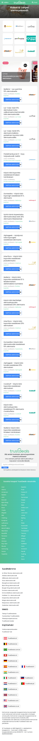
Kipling (23, 518)
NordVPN (4, 533)
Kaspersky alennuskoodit (10, 598)
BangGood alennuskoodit (10, 583)
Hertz (22, 505)
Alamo (4, 489)
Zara (22, 556)
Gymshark (24, 497)
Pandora (4, 536)
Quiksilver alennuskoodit (10, 605)
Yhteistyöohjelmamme (9, 618)
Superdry (4, 554)
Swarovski (24, 526)
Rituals (4, 546)
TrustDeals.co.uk (13, 706)
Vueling (23, 554)
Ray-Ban (4, 544)
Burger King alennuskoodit (11, 588)
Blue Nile (4, 505)
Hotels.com (24, 507)
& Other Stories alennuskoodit (12, 573)
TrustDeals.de (12, 661)
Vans (22, 546)
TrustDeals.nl (12, 684)
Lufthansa (5, 523)
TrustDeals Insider (8, 621)
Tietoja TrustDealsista (9, 614)
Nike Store (5, 531)
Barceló (4, 500)
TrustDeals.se (12, 689)
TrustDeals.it (12, 678)
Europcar (4, 520)
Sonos (4, 551)
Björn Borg (5, 502)
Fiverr (22, 489)
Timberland (24, 531)
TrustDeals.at (12, 638)
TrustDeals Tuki (7, 632)
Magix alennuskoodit (9, 600)
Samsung (5, 549)
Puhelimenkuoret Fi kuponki (12, 160)
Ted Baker (24, 528)
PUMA (22, 523)
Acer (3, 487)
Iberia (23, 510)
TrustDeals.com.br (14, 650)
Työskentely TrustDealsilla (10, 616)
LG (22, 520)
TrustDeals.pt (29, 684)
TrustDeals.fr (30, 667)
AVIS (3, 497)
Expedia (23, 487)
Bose (3, 507)
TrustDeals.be (12, 644)
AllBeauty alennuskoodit (10, 578)
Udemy (23, 538)
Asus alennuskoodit (8, 580)
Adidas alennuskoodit (9, 576)
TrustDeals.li (29, 678)
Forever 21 (24, 492)
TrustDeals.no (12, 695)
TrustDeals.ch (12, 655)
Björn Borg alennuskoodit (10, 585)
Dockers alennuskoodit (10, 590)
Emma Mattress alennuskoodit (12, 593)
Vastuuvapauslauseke (9, 629)
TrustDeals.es (12, 667)
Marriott (4, 526)
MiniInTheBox (6, 528)
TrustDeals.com (13, 701)
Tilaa (5, 467)
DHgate (4, 513)
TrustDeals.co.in (13, 672)
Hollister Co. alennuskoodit (11, 595)
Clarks (4, 510)
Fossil (23, 495)
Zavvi (23, 559)
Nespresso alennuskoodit (10, 603)
